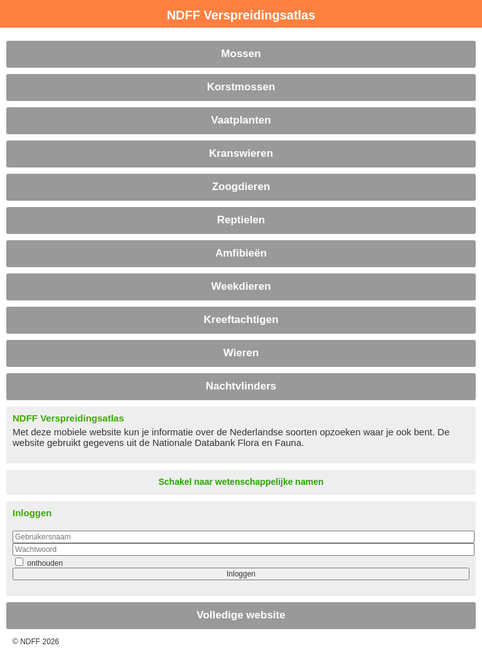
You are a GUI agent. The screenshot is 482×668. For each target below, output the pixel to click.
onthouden (44, 563)
